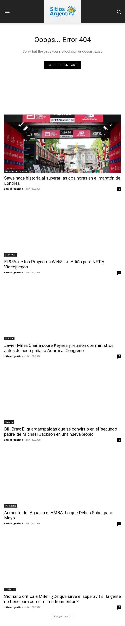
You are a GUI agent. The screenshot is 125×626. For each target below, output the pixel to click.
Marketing (10, 505)
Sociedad (10, 589)
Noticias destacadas (16, 171)
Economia (10, 254)
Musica (9, 422)
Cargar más (62, 616)
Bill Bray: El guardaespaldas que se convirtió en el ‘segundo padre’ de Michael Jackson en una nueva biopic (60, 432)
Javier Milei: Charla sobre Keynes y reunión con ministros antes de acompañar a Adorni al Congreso (59, 348)
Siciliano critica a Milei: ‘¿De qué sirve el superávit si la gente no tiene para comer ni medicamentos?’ (62, 599)
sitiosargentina (13, 188)
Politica (9, 338)
